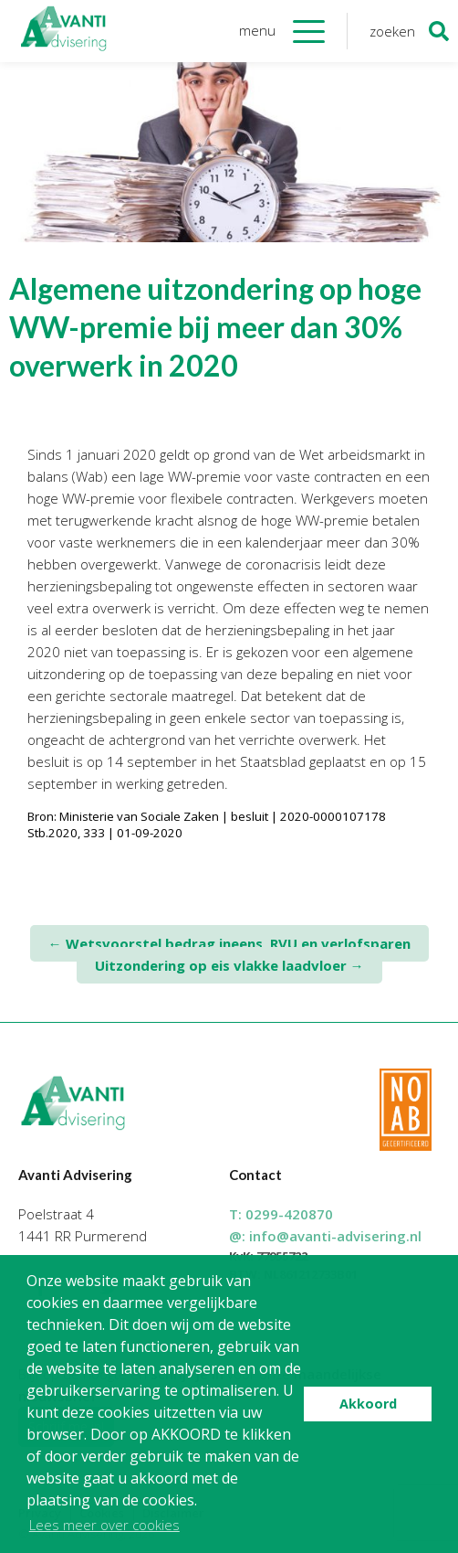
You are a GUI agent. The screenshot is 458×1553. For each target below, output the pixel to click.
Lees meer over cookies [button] (104, 1525)
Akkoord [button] (368, 1403)
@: (325, 1236)
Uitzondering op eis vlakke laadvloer (229, 965)
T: (281, 1214)
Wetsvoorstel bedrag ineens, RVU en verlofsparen (229, 943)
